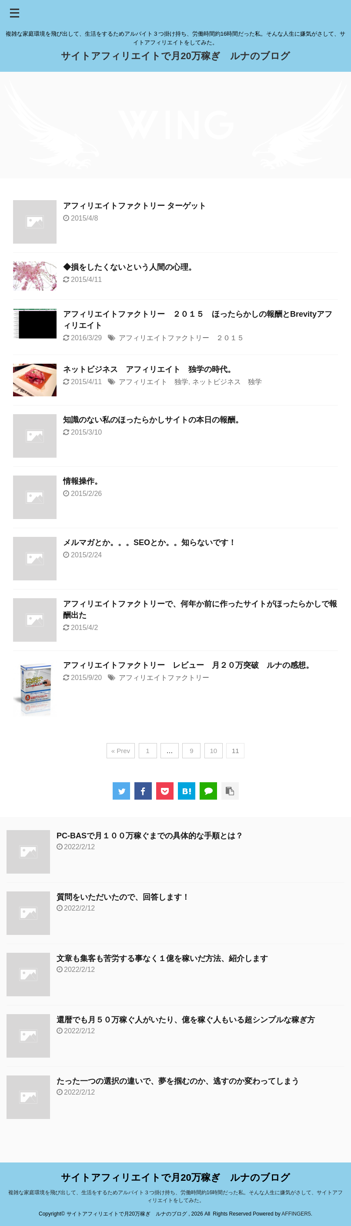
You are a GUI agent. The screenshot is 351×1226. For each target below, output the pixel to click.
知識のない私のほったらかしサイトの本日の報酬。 (153, 419)
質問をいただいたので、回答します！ (123, 897)
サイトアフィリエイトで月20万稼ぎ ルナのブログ (175, 55)
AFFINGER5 (296, 1214)
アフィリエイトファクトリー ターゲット (134, 205)
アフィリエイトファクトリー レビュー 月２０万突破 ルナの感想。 (188, 665)
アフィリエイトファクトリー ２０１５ (181, 338)
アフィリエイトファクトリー (164, 677)
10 (213, 750)
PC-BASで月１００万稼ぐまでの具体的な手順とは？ (150, 835)
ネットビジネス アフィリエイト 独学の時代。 (149, 369)
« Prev (120, 750)
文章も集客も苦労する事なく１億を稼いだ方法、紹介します (162, 958)
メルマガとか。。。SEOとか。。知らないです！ (149, 542)
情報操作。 (82, 481)
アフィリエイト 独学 (153, 381)
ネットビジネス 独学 (227, 381)
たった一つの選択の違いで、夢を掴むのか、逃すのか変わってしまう (178, 1081)
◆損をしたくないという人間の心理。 (129, 267)
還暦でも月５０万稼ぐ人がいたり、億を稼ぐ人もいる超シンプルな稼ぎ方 (186, 1019)
